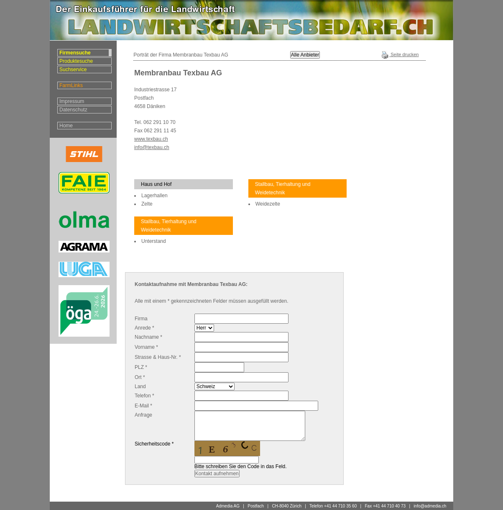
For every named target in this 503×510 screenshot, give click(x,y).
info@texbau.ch (151, 147)
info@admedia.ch (430, 506)
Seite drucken (400, 54)
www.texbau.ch (151, 139)
